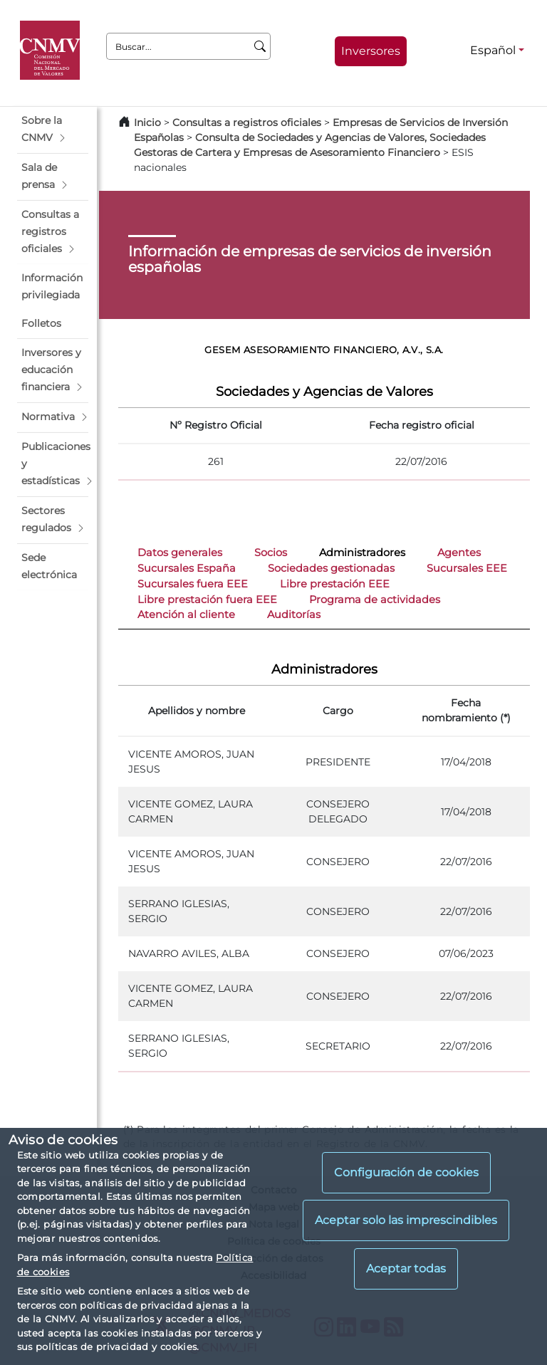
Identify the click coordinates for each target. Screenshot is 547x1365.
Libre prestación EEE (335, 583)
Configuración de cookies (406, 1172)
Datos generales (179, 552)
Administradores (362, 552)
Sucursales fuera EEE (192, 583)
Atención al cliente (186, 614)
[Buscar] (260, 46)
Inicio (147, 122)
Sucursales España (186, 568)
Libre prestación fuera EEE (207, 599)
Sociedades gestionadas (331, 568)
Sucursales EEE (467, 568)
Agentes (459, 552)
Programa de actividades (374, 599)
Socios (270, 552)
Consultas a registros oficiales (246, 122)
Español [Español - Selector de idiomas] (493, 50)
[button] (52, 129)
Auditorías (294, 614)
